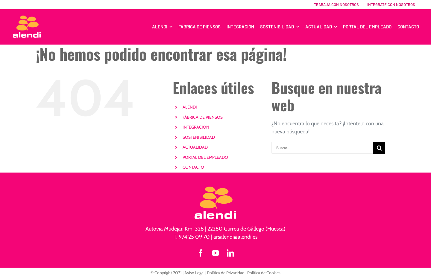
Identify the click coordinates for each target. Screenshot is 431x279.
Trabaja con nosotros (336, 4)
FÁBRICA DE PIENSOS (203, 117)
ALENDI (190, 107)
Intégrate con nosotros (391, 4)
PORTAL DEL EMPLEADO (205, 157)
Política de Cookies (263, 272)
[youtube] (215, 253)
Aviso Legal (194, 272)
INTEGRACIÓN (196, 127)
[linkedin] (230, 253)
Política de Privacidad (226, 272)
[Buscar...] (322, 148)
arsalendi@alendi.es (235, 237)
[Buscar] (379, 148)
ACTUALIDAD (195, 147)
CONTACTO (193, 167)
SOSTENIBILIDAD (199, 137)
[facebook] (201, 253)
